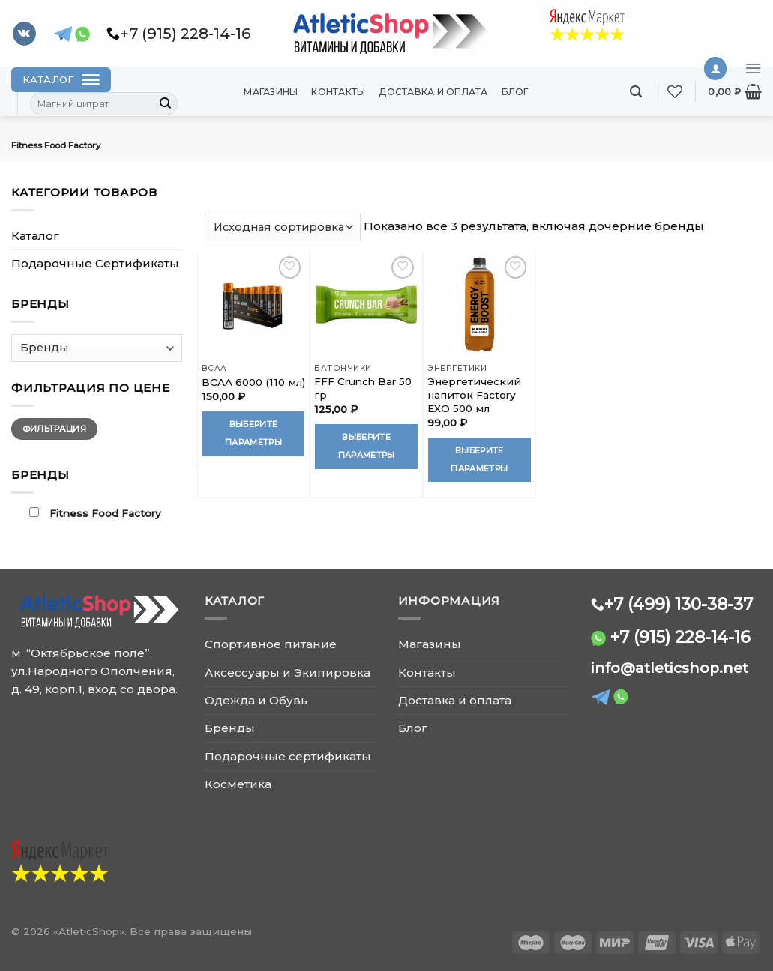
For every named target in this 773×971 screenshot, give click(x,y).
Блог (515, 91)
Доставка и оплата (433, 91)
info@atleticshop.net (669, 668)
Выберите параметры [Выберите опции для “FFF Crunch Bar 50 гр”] (366, 446)
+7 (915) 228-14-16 (680, 637)
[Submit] (166, 104)
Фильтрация (54, 428)
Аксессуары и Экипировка (287, 672)
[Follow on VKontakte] (24, 34)
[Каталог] (61, 79)
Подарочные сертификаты (288, 756)
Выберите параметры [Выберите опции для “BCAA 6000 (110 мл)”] (253, 433)
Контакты (338, 91)
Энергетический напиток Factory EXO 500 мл (474, 394)
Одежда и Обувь (256, 700)
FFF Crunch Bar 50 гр (363, 388)
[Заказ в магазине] (283, 227)
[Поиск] (636, 91)
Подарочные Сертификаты (95, 263)
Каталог (35, 236)
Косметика (238, 784)
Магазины (271, 91)
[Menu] (753, 68)
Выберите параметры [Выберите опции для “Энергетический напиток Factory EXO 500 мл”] (479, 459)
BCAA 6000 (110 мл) (253, 382)
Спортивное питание (271, 644)
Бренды (230, 728)
